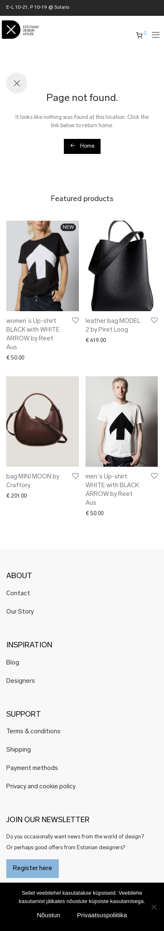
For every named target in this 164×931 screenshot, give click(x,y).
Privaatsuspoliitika (102, 914)
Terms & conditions (33, 732)
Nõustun (49, 914)
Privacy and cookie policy (41, 787)
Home (82, 146)
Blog (12, 663)
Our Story (20, 612)
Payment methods (32, 768)
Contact (18, 594)
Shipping (18, 750)
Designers (20, 681)
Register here (32, 869)
